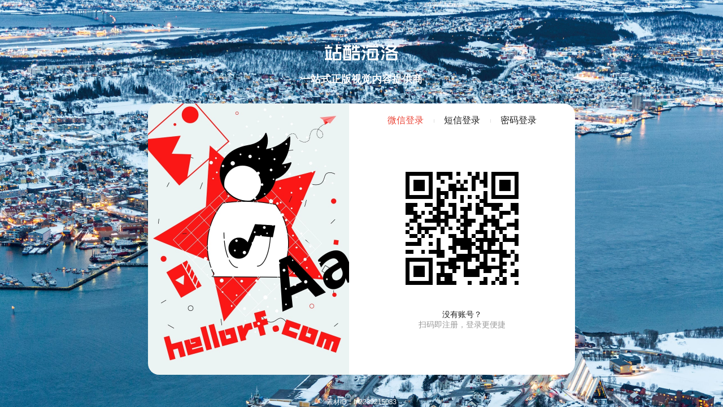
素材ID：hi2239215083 (361, 402)
